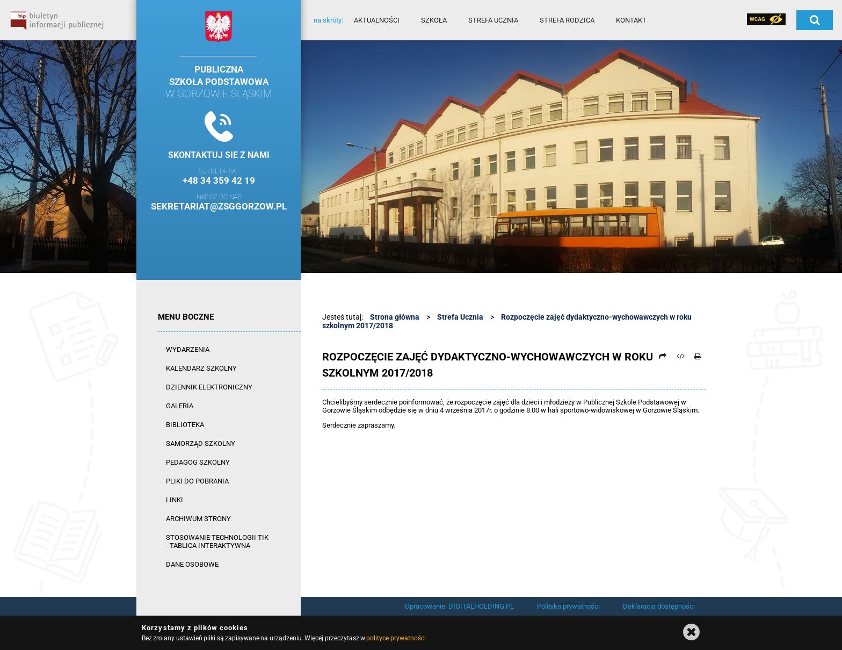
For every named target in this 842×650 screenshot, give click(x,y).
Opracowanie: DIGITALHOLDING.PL (459, 606)
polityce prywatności (395, 638)
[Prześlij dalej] (663, 356)
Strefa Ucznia (460, 317)
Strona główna (394, 317)
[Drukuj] (698, 356)
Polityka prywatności (568, 606)
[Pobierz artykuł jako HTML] (680, 356)
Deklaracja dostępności (659, 606)
